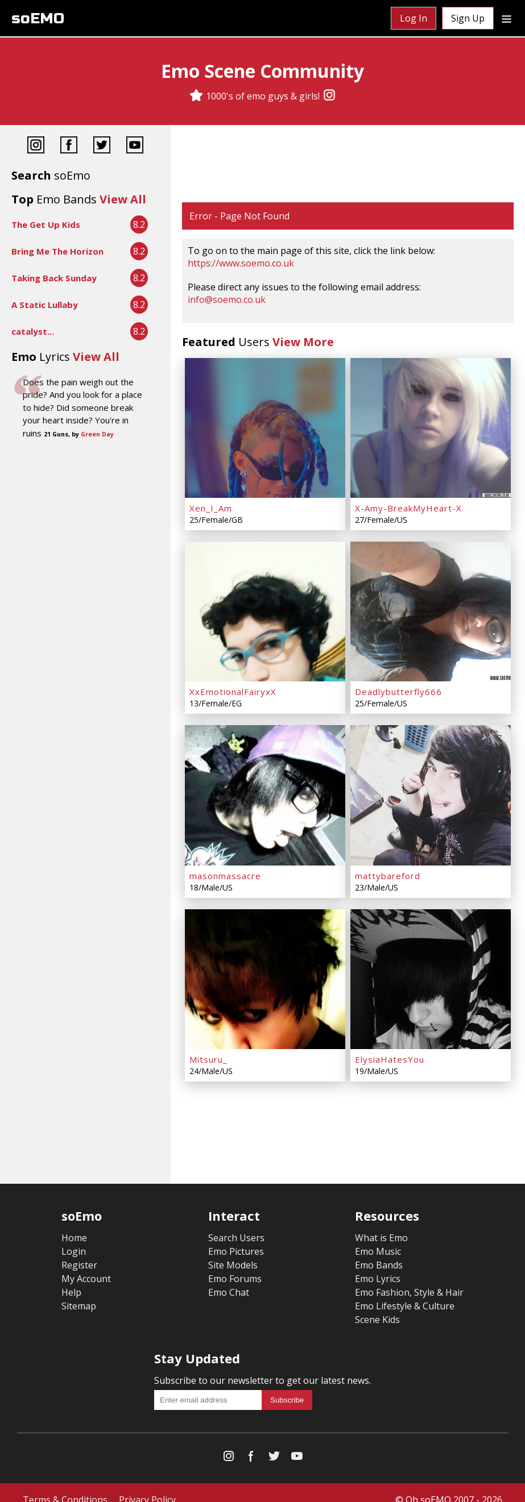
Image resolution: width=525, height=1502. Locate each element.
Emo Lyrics (377, 1264)
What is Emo (381, 1223)
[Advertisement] (348, 164)
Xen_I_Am (210, 504)
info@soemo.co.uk (227, 299)
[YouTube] (134, 146)
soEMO (37, 18)
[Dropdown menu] (506, 18)
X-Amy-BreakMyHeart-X (408, 504)
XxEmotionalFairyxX (232, 684)
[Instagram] (329, 96)
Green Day (97, 434)
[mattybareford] (430, 786)
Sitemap (78, 1291)
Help (71, 1278)
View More (303, 342)
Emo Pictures (236, 1237)
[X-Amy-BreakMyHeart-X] (430, 426)
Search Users (236, 1223)
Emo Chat (228, 1278)
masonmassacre (225, 865)
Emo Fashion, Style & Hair (409, 1278)
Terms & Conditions (65, 1485)
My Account (86, 1264)
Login (73, 1237)
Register (79, 1251)
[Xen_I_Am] (265, 426)
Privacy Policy (147, 1485)
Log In (413, 18)
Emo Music (378, 1237)
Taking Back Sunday (54, 278)
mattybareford (387, 865)
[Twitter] (101, 146)
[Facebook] (68, 146)
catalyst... (32, 331)
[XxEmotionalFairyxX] (265, 606)
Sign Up (468, 18)
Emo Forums (235, 1264)
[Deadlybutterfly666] (430, 606)
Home (74, 1223)
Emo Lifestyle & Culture (404, 1291)
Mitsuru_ (208, 1045)
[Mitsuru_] (265, 966)
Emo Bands (379, 1251)
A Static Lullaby (44, 304)
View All (123, 199)
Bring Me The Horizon (57, 251)
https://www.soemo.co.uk (241, 263)
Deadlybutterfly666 (398, 684)
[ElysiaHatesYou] (430, 966)
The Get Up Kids (45, 224)
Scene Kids (377, 1305)
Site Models (233, 1251)
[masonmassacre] (265, 786)
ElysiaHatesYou (389, 1045)
